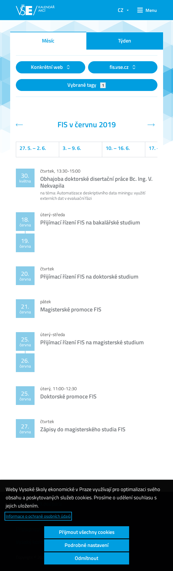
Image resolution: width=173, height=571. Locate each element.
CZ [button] (120, 10)
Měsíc (48, 40)
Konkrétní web (47, 67)
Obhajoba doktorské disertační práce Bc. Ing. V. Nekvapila (96, 182)
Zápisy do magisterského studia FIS (82, 429)
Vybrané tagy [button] (86, 85)
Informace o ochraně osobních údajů (38, 516)
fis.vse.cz (120, 67)
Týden (124, 40)
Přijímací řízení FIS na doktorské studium (89, 276)
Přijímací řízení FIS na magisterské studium (92, 342)
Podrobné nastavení (86, 545)
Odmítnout (86, 558)
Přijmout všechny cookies (86, 532)
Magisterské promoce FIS (70, 309)
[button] (145, 10)
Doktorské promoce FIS (68, 396)
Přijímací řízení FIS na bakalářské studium (90, 222)
